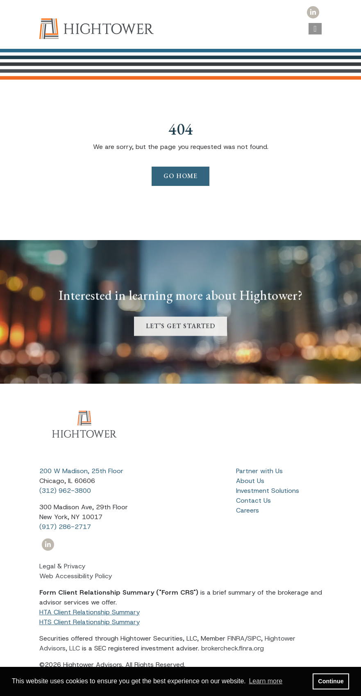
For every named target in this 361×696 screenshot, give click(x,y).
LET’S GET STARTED (180, 337)
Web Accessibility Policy (75, 576)
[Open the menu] (315, 29)
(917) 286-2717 (65, 526)
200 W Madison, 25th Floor (81, 471)
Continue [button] (330, 681)
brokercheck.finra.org (232, 648)
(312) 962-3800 (65, 490)
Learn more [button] (265, 681)
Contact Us (253, 500)
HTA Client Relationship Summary (89, 612)
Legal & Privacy (62, 566)
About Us (250, 480)
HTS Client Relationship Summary (89, 622)
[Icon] (313, 12)
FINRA (236, 638)
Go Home (180, 176)
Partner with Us (259, 471)
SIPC (254, 638)
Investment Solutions (267, 490)
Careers (247, 510)
